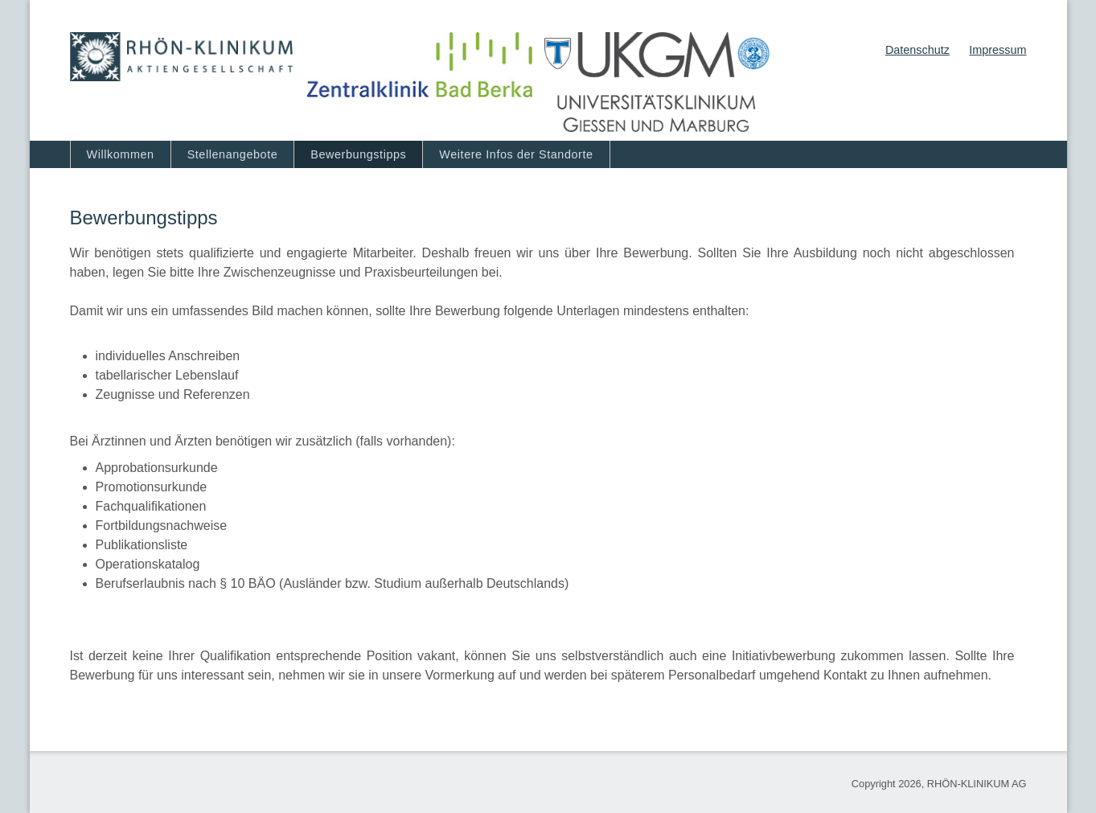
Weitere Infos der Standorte (516, 154)
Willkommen (120, 154)
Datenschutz (917, 49)
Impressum (997, 49)
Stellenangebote (232, 154)
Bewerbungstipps (358, 154)
